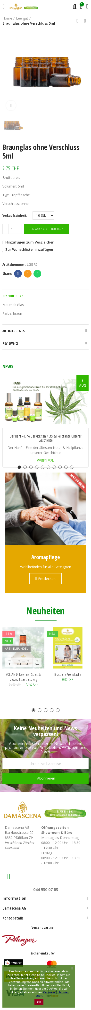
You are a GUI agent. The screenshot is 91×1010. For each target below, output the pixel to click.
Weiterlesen (45, 461)
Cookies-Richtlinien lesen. (52, 994)
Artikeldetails (13, 330)
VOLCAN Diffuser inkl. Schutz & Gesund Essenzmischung (23, 677)
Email (28, 274)
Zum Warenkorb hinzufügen (46, 229)
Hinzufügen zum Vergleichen (29, 242)
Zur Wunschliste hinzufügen (29, 249)
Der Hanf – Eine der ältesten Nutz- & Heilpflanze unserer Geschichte (45, 438)
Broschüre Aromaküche (67, 674)
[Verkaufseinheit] (43, 215)
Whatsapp (37, 274)
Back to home (78, 20)
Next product (85, 20)
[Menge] (12, 229)
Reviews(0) (10, 343)
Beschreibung (13, 296)
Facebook (18, 274)
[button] (19, 467)
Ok (39, 1002)
